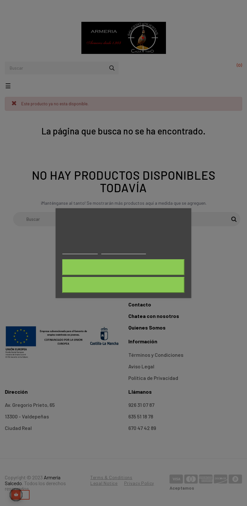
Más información (80, 251)
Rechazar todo (123, 267)
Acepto (123, 285)
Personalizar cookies (123, 251)
